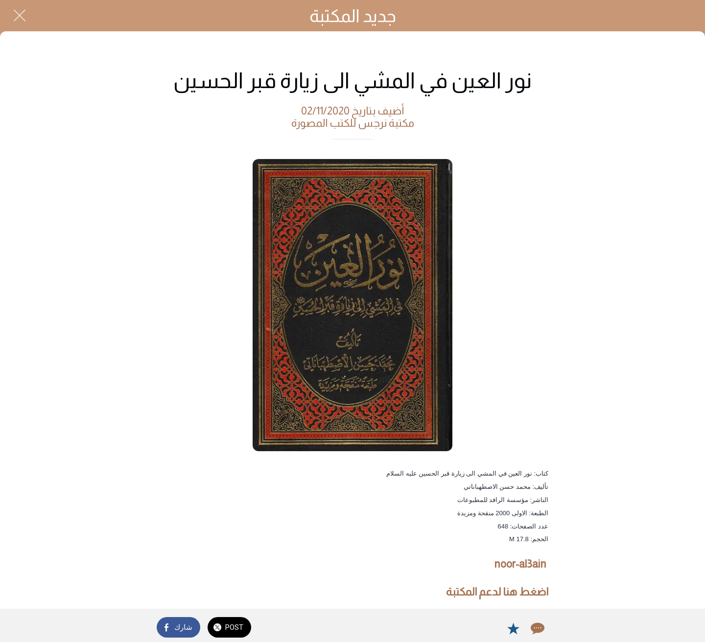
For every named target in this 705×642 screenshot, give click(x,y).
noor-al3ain (520, 564)
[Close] (19, 16)
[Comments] (536, 628)
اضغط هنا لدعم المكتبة (497, 592)
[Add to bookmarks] (513, 628)
